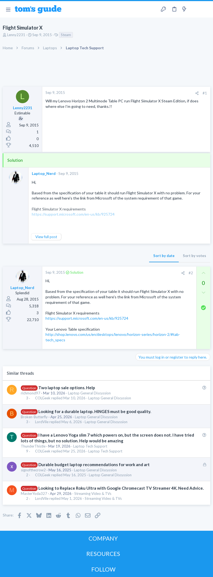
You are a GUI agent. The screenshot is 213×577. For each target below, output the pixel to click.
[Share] (197, 93)
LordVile (42, 422)
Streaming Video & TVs (92, 493)
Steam (66, 35)
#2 (191, 273)
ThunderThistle (33, 446)
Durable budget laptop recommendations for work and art (94, 464)
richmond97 (30, 393)
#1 (205, 93)
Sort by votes (194, 255)
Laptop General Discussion (89, 393)
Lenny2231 (16, 35)
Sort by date (164, 255)
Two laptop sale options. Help (66, 387)
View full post (46, 237)
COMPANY (103, 538)
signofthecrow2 (33, 470)
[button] (8, 9)
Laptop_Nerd (44, 173)
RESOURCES (103, 553)
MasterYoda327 (34, 493)
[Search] (205, 9)
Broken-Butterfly (34, 417)
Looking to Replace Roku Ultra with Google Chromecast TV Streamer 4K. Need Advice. (121, 488)
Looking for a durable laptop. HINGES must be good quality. (94, 411)
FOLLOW (103, 569)
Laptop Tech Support (90, 446)
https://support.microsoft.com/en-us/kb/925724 (87, 318)
